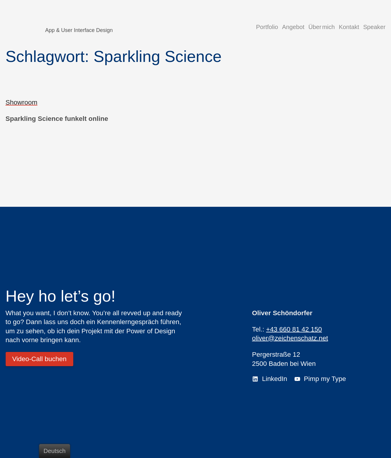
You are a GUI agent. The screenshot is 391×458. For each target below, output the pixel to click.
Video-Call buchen (39, 359)
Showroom (21, 102)
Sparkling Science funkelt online (57, 118)
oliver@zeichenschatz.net (290, 338)
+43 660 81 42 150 (294, 329)
